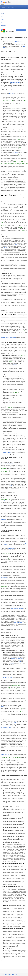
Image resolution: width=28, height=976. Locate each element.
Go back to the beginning (7, 960)
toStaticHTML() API (7, 677)
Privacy (12, 974)
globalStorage (18, 533)
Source (2, 16)
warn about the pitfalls (15, 82)
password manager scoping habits (8, 337)
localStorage (5, 544)
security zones (9, 345)
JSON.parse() (4, 706)
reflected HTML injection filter (14, 598)
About (13, 7)
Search (8, 7)
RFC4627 (8, 700)
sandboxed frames (7, 500)
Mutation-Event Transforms (17, 658)
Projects (3, 7)
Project (2, 13)
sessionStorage (23, 543)
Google (2, 974)
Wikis (2, 22)
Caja (20, 661)
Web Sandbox (11, 663)
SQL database (11, 548)
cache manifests (20, 567)
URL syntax (15, 152)
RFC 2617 (11, 93)
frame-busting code (18, 622)
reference (13, 148)
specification (7, 754)
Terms (16, 974)
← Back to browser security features (11, 53)
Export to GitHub (21, 30)
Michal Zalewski (18, 41)
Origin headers (15, 722)
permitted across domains (6, 727)
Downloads (3, 25)
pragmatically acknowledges (17, 608)
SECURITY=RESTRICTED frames (8, 463)
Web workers (4, 577)
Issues (2, 19)
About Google (7, 974)
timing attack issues (12, 882)
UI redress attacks (8, 485)
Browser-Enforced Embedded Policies (11, 675)
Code (6, 2)
